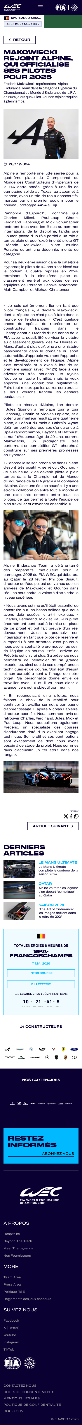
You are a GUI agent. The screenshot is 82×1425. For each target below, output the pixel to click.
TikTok (8, 1349)
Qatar (45, 883)
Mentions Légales (21, 1398)
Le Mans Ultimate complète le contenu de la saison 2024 (58, 870)
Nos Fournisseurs (17, 1255)
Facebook (11, 1320)
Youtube (9, 1335)
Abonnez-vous (58, 1153)
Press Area (12, 1284)
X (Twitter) (11, 1328)
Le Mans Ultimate (57, 862)
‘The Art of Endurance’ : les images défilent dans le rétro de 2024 (57, 913)
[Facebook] (71, 816)
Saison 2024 (51, 905)
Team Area (12, 1277)
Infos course (41, 973)
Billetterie (41, 984)
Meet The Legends (18, 1248)
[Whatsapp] (76, 816)
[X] (66, 816)
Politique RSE (14, 1291)
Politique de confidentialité (32, 1404)
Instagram (11, 1342)
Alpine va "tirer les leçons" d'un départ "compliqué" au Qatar (58, 891)
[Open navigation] (40, 7)
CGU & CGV (13, 1411)
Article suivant (53, 826)
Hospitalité (11, 1234)
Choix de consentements (28, 1392)
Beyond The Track (17, 1241)
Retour (19, 39)
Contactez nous (20, 1385)
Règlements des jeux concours (27, 1299)
